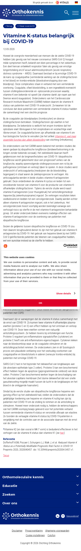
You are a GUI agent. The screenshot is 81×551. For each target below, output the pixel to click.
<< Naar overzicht (26, 26)
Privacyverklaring (34, 530)
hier (62, 432)
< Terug (8, 26)
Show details (63, 293)
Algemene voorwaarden (57, 530)
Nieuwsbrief (70, 516)
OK (40, 303)
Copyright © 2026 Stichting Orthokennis (40, 543)
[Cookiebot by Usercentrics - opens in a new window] (63, 246)
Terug (6, 455)
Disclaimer (17, 530)
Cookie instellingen (35, 535)
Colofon (51, 535)
